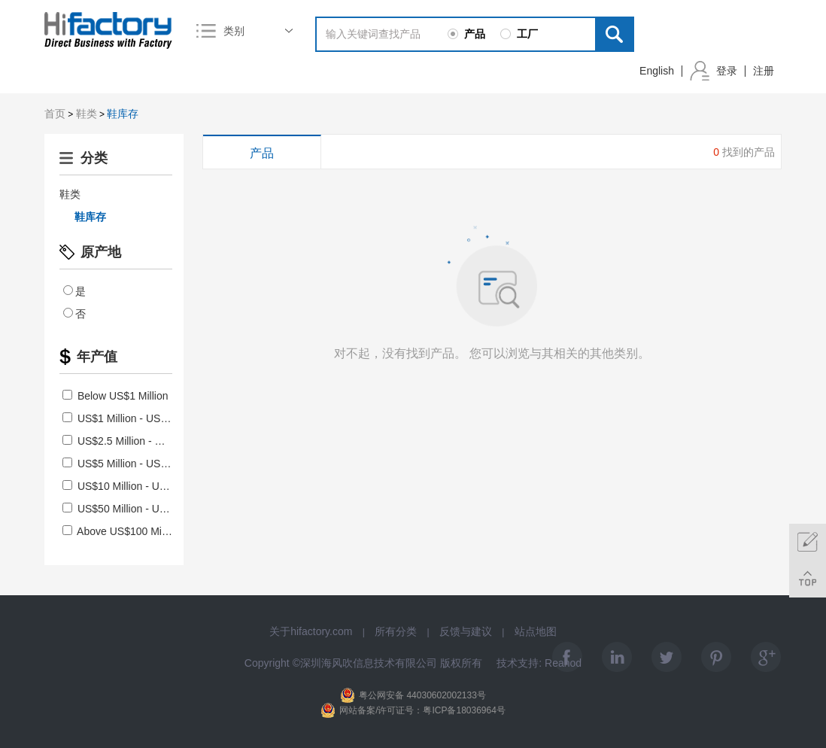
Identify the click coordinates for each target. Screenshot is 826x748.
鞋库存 (122, 114)
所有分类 (396, 631)
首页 (54, 114)
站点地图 (536, 631)
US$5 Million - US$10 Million (136, 464)
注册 (763, 71)
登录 (726, 71)
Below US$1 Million (115, 396)
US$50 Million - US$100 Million (142, 509)
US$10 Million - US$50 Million (139, 486)
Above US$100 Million (121, 531)
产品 (262, 153)
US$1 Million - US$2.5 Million (138, 418)
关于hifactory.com (310, 631)
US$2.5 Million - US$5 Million (138, 441)
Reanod (563, 663)
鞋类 (86, 114)
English (656, 71)
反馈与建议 (465, 631)
